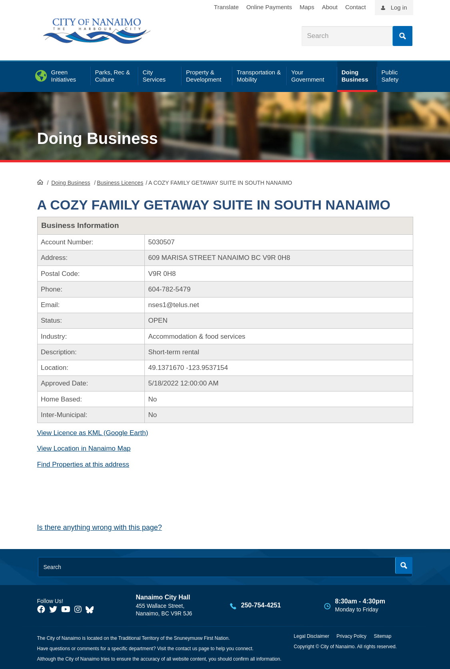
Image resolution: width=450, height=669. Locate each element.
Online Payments (269, 7)
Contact (355, 7)
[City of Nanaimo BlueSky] (92, 609)
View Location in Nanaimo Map (84, 448)
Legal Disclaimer (311, 636)
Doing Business (97, 138)
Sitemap (382, 636)
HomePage (40, 182)
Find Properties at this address (83, 464)
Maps (307, 7)
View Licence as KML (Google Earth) (92, 433)
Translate (226, 7)
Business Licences (120, 183)
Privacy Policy (351, 636)
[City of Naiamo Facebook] (41, 609)
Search (402, 36)
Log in (399, 7)
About (330, 7)
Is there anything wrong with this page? (99, 527)
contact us (186, 648)
